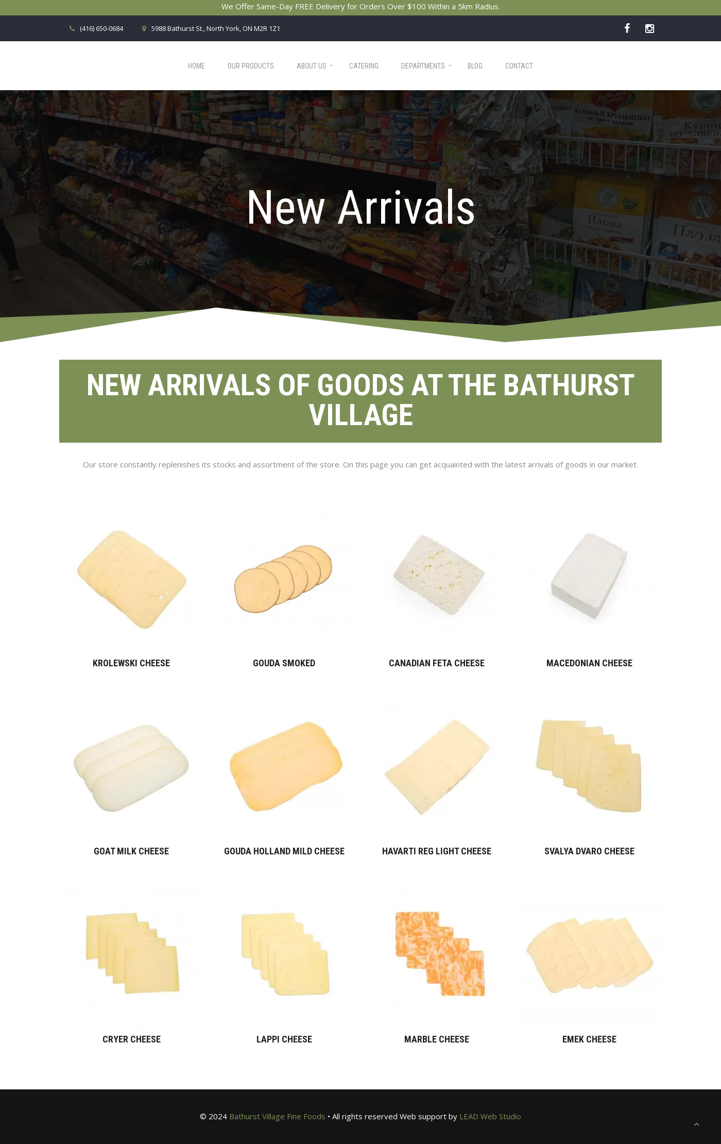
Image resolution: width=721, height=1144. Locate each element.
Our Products (251, 66)
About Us (312, 66)
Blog (475, 66)
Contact (519, 66)
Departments (423, 66)
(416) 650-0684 (95, 28)
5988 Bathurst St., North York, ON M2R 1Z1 (209, 28)
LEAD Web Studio (490, 1116)
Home (196, 66)
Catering (364, 66)
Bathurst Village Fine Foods (277, 1116)
